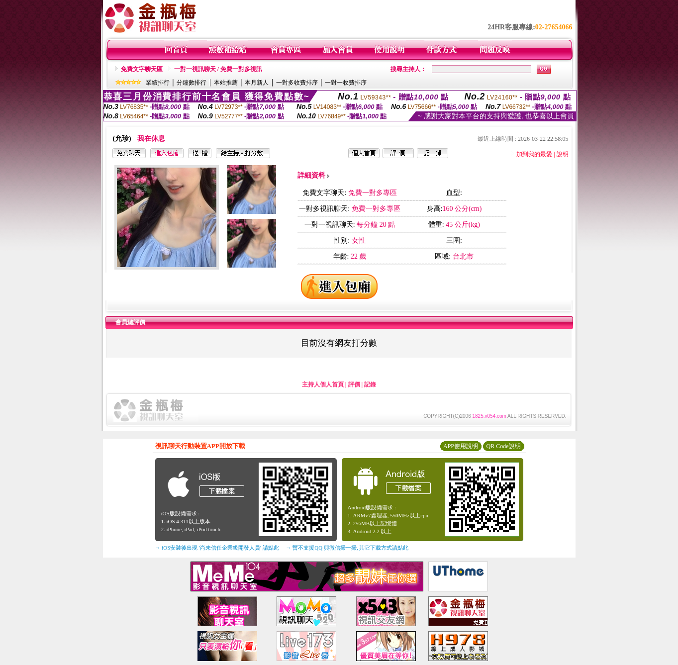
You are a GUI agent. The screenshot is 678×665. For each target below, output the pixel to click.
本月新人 (257, 82)
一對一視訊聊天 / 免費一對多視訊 (218, 69)
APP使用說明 (460, 446)
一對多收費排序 (297, 82)
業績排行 (158, 82)
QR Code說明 (503, 446)
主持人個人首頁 (323, 384)
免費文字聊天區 (142, 69)
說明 (563, 154)
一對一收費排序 (346, 82)
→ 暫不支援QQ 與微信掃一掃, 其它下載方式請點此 (347, 548)
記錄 (370, 384)
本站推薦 (226, 82)
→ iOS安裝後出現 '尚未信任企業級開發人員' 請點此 (217, 548)
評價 (354, 384)
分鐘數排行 (191, 82)
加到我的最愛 (534, 154)
